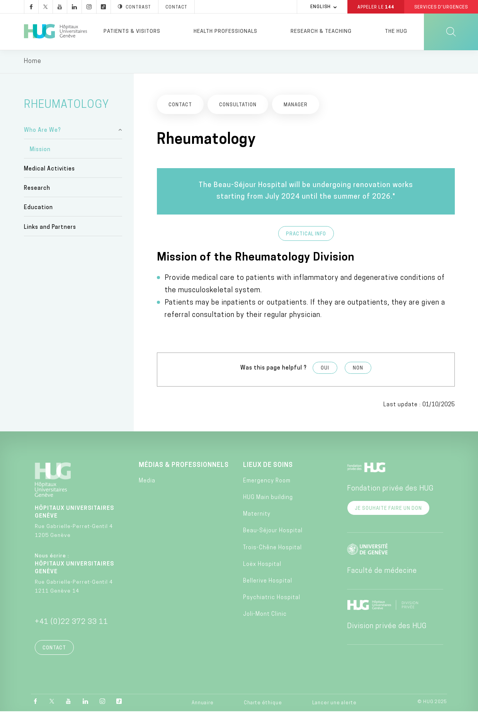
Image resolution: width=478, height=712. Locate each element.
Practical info (306, 234)
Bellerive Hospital (267, 581)
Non (358, 369)
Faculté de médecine (382, 571)
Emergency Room (267, 481)
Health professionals (225, 31)
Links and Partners (50, 228)
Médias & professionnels (184, 466)
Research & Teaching (321, 31)
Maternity (256, 515)
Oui (325, 369)
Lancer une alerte (334, 703)
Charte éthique (263, 703)
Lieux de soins (268, 466)
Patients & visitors (132, 31)
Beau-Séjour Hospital (273, 532)
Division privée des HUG (387, 626)
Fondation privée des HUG (390, 489)
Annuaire (203, 703)
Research (37, 189)
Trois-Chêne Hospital (272, 548)
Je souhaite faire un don (388, 509)
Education (38, 208)
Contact (54, 648)
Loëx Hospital (262, 565)
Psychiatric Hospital (271, 598)
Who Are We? (42, 131)
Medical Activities (49, 170)
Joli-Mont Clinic (265, 615)
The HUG (396, 31)
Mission (40, 150)
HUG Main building (268, 498)
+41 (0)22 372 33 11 (71, 622)
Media (147, 481)
